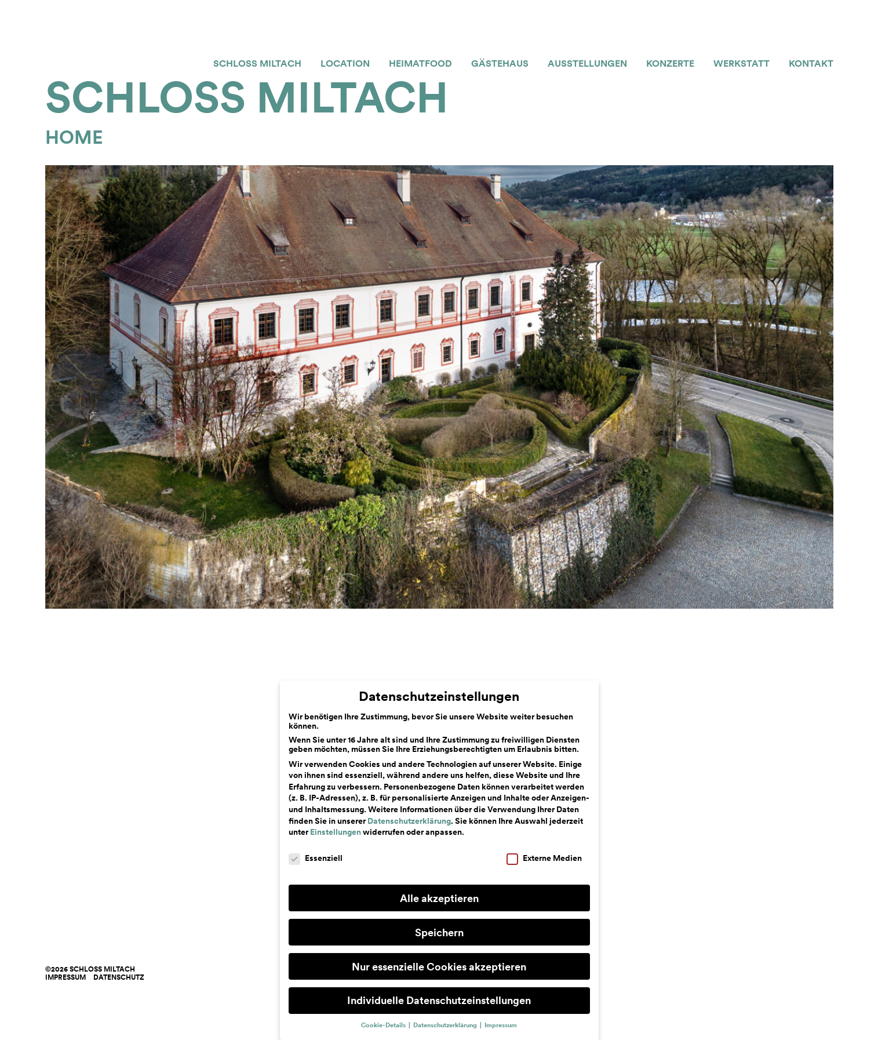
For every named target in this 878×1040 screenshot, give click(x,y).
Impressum (65, 977)
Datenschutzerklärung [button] (446, 1025)
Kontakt (811, 63)
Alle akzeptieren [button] (439, 898)
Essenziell (316, 858)
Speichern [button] (439, 932)
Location (345, 63)
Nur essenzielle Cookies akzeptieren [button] (439, 967)
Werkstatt (741, 63)
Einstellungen (335, 832)
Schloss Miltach (257, 63)
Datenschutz (118, 977)
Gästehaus (500, 63)
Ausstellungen (587, 63)
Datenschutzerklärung (409, 821)
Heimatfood (420, 63)
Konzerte (670, 63)
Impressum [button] (500, 1025)
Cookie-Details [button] (384, 1025)
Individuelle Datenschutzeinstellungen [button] (439, 1000)
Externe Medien (544, 858)
